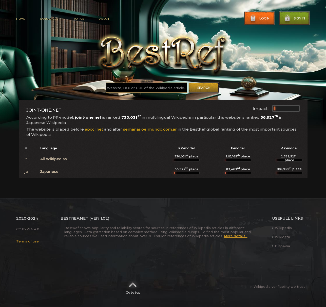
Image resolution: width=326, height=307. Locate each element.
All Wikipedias (53, 159)
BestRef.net (74, 218)
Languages (49, 19)
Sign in (294, 18)
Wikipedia (282, 228)
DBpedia (281, 246)
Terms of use (27, 241)
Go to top (132, 286)
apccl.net (94, 129)
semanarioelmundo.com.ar (150, 129)
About (104, 19)
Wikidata (281, 237)
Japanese (49, 171)
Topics (78, 19)
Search (203, 88)
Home (20, 19)
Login (259, 18)
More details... (235, 236)
